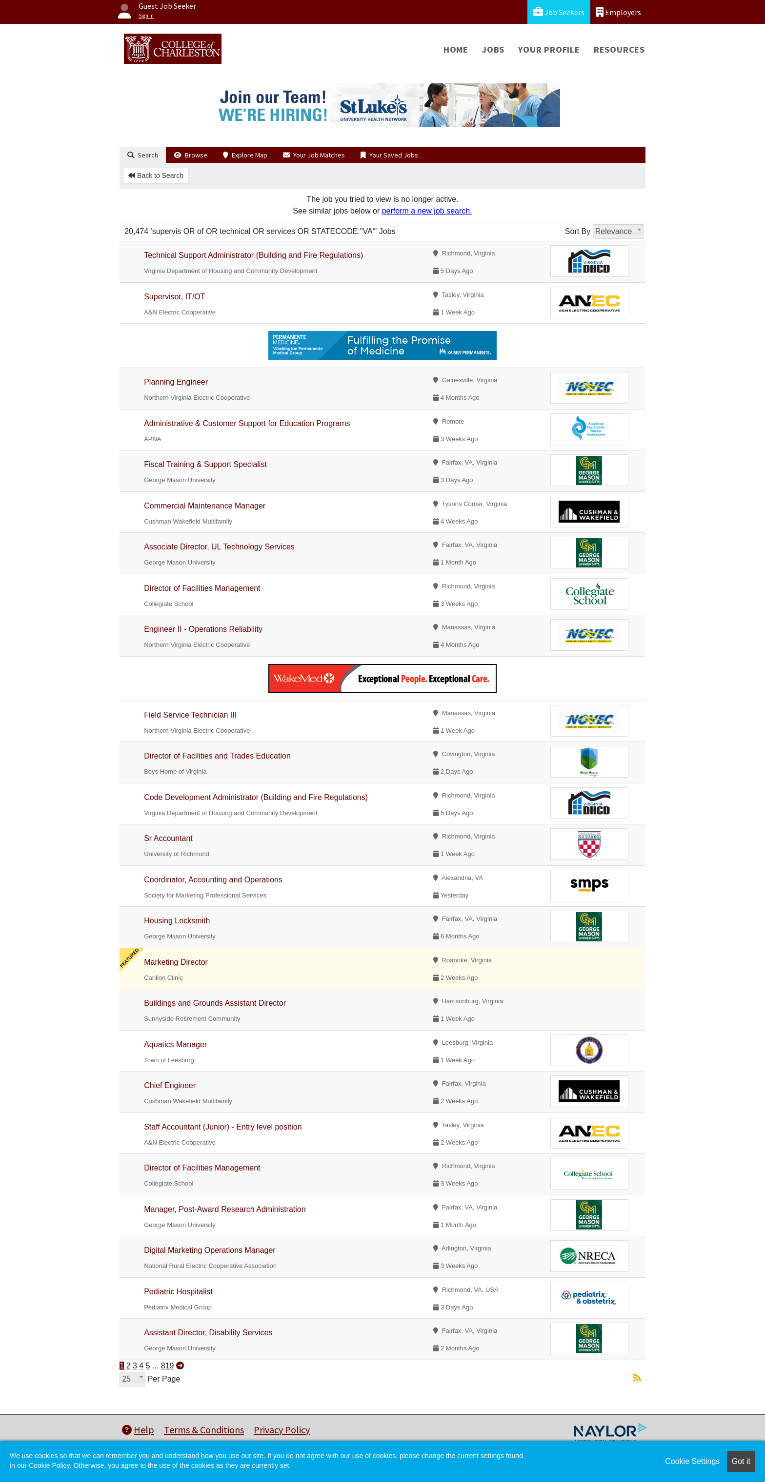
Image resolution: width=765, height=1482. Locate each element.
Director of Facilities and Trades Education (217, 756)
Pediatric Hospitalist (178, 1291)
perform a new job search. (427, 211)
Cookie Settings (692, 1461)
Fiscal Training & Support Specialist (205, 464)
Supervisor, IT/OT (174, 296)
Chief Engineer (170, 1085)
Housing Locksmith (177, 920)
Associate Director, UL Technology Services (219, 547)
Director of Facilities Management (202, 588)
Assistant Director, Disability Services (208, 1332)
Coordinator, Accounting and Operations (213, 880)
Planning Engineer (176, 382)
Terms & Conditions (204, 1430)
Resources (619, 49)
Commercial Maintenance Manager (204, 506)
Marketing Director (176, 962)
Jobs (493, 49)
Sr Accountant (168, 838)
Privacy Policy (282, 1430)
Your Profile (549, 49)
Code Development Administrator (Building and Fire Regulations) (256, 797)
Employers (618, 12)
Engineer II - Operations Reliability (203, 629)
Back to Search (155, 175)
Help (138, 1430)
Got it (741, 1461)
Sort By (577, 231)
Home (455, 49)
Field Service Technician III (190, 715)
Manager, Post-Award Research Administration (224, 1209)
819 (167, 1366)
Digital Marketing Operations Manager (209, 1250)
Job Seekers (558, 12)
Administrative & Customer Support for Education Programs (247, 423)
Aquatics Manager (175, 1044)
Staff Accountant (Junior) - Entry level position (223, 1127)
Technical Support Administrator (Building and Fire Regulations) (253, 255)
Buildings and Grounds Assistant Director (215, 1003)
